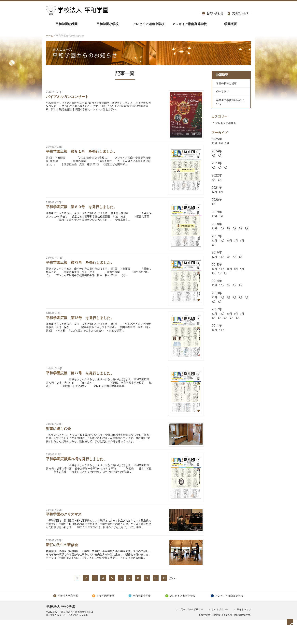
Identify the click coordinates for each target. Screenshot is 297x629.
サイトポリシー (217, 618)
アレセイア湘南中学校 (148, 24)
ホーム (50, 35)
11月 (215, 150)
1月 (227, 175)
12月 (215, 199)
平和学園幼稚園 (66, 24)
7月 (214, 163)
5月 (214, 256)
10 (155, 586)
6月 (238, 235)
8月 (222, 150)
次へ (172, 586)
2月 (229, 150)
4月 (214, 211)
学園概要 (230, 24)
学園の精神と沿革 (226, 85)
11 (164, 586)
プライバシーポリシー (189, 618)
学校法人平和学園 (65, 604)
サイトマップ (242, 618)
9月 (231, 268)
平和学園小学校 (107, 24)
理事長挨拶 (222, 95)
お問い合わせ (212, 12)
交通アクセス (238, 12)
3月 (221, 187)
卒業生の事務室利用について (230, 108)
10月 (223, 235)
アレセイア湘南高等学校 (189, 24)
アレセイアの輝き (228, 130)
